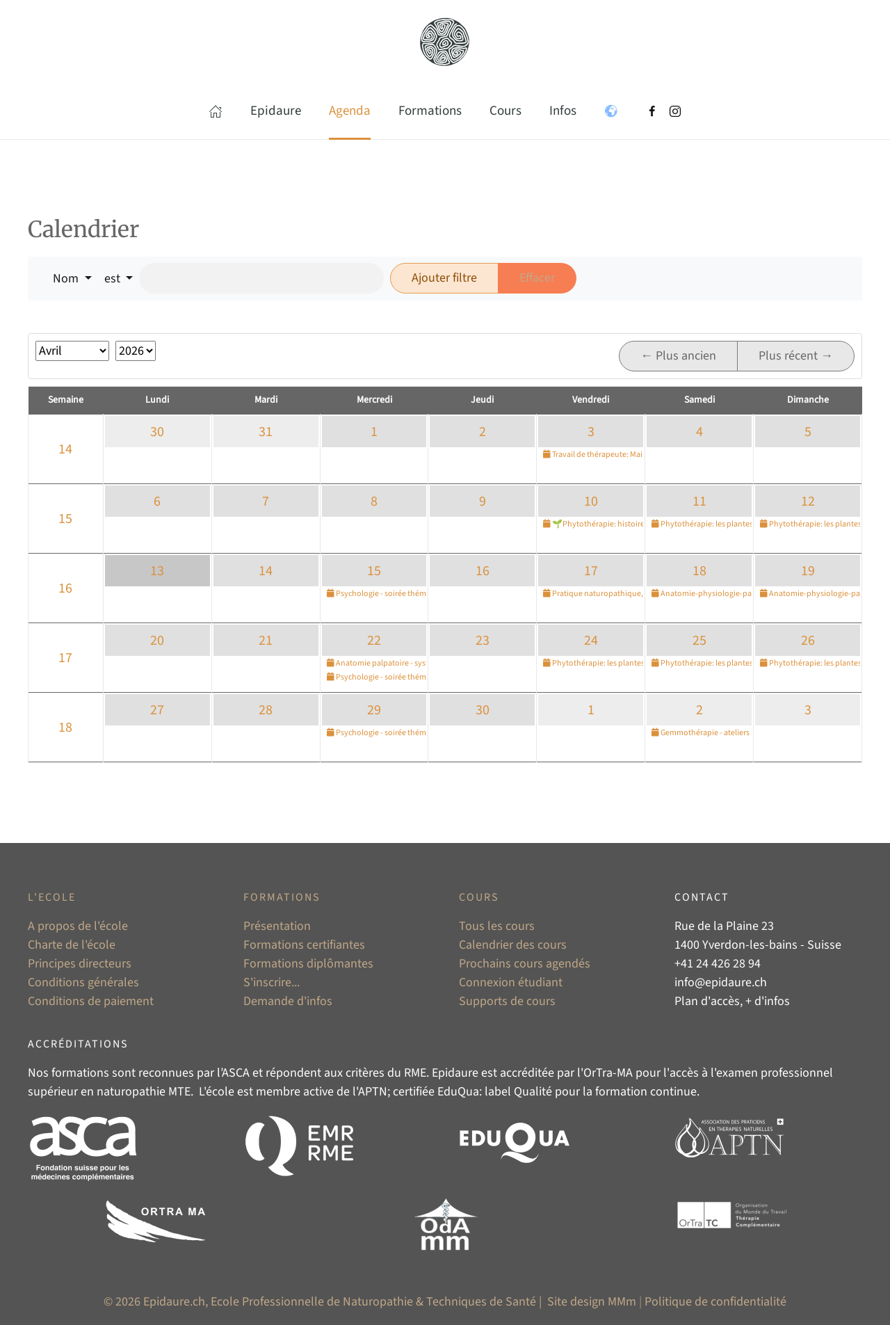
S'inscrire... (271, 982)
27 (157, 710)
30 (157, 432)
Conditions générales (83, 982)
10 (591, 501)
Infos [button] (562, 111)
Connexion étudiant (511, 982)
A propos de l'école (78, 926)
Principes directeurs (79, 963)
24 (591, 640)
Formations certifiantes (304, 945)
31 (266, 432)
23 (483, 640)
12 (808, 501)
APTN (372, 1091)
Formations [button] (430, 111)
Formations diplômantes (308, 963)
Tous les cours (497, 926)
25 (699, 640)
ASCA (236, 1073)
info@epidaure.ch (720, 982)
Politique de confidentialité (715, 1301)
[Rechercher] (261, 278)
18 (699, 571)
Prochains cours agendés (524, 963)
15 (65, 519)
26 (808, 640)
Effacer (537, 278)
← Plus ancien (678, 355)
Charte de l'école (71, 945)
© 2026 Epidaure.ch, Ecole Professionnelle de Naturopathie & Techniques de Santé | (324, 1301)
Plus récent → (796, 355)
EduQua (458, 1091)
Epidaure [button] (275, 111)
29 (374, 710)
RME (415, 1073)
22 (374, 640)
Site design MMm (591, 1301)
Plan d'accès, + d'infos (732, 1001)
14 (65, 449)
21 (266, 640)
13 (157, 571)
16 (65, 588)
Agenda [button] (350, 111)
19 (808, 571)
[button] (215, 111)
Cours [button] (505, 111)
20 (157, 640)
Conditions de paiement (91, 1001)
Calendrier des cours (513, 945)
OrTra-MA (608, 1073)
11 (699, 501)
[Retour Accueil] (445, 42)
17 (591, 571)
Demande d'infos (287, 1001)
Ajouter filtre (444, 278)
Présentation (277, 926)
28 (266, 710)
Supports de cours (507, 1001)
